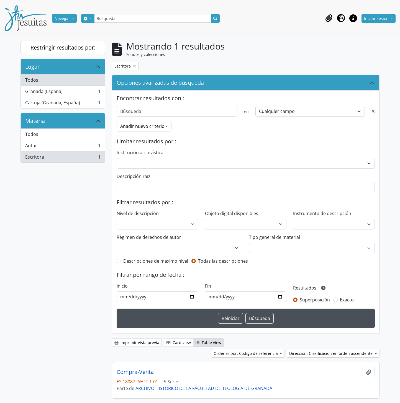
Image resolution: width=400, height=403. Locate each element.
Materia (35, 121)
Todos (31, 80)
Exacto (347, 300)
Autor (63, 146)
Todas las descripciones (223, 261)
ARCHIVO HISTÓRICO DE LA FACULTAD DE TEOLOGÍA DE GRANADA (203, 388)
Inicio (122, 286)
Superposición (315, 300)
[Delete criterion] (373, 111)
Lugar (32, 66)
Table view (208, 342)
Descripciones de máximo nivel (155, 261)
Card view (178, 342)
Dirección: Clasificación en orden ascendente (331, 353)
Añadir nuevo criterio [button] (142, 126)
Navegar (63, 18)
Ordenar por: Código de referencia (246, 353)
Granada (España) (63, 92)
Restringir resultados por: (62, 47)
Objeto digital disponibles (231, 213)
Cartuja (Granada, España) (63, 103)
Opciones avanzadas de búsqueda (160, 82)
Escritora (63, 158)
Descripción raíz (133, 176)
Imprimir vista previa (136, 342)
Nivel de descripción (138, 213)
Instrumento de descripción (322, 213)
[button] (329, 18)
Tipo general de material (274, 237)
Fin (208, 286)
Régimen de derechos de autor (149, 237)
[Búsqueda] (152, 18)
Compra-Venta (135, 372)
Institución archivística (140, 152)
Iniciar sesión (377, 18)
